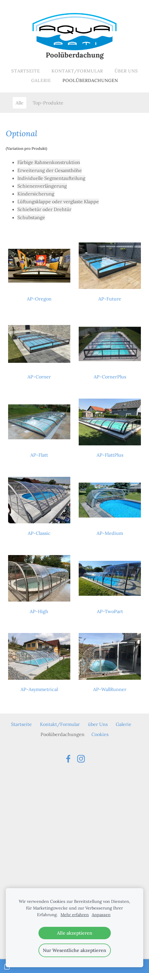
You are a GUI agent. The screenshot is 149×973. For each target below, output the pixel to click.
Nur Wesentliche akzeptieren (74, 950)
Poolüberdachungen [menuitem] (90, 80)
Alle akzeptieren (74, 933)
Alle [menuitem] (19, 103)
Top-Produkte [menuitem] (48, 103)
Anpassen (101, 914)
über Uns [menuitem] (126, 71)
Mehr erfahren (74, 914)
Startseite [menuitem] (25, 71)
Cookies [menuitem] (99, 734)
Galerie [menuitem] (41, 80)
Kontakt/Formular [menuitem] (77, 71)
